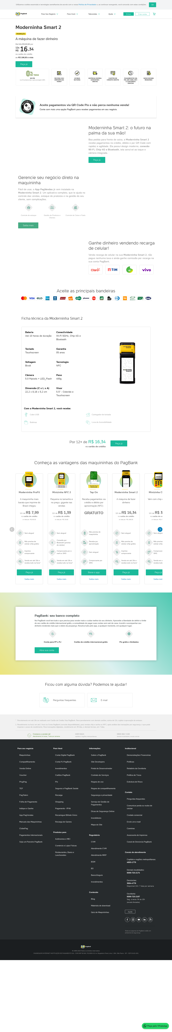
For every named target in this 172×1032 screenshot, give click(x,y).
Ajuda (112, 14)
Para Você (72, 14)
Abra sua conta (95, 722)
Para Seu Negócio (49, 14)
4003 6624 (79, 806)
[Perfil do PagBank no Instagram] (133, 991)
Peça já (23, 64)
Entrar (128, 14)
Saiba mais (28, 262)
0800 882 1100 (123, 806)
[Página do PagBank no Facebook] (127, 991)
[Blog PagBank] (150, 991)
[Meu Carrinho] (154, 14)
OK (152, 5)
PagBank (26, 14)
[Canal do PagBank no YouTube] (139, 991)
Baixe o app (94, 635)
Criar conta (142, 14)
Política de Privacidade (87, 4)
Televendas (94, 14)
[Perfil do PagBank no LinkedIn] (144, 991)
